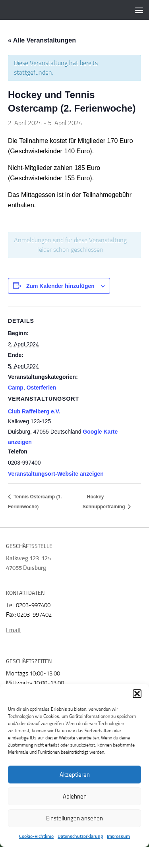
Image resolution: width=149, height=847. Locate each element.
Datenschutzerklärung (80, 836)
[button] (137, 694)
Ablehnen (75, 796)
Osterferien (41, 387)
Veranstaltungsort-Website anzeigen (56, 474)
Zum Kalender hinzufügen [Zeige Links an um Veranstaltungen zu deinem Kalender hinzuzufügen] (60, 286)
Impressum (118, 836)
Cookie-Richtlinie (36, 836)
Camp (15, 387)
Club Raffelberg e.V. (34, 411)
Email (13, 630)
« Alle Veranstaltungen (42, 40)
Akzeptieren (75, 774)
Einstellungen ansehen (74, 818)
